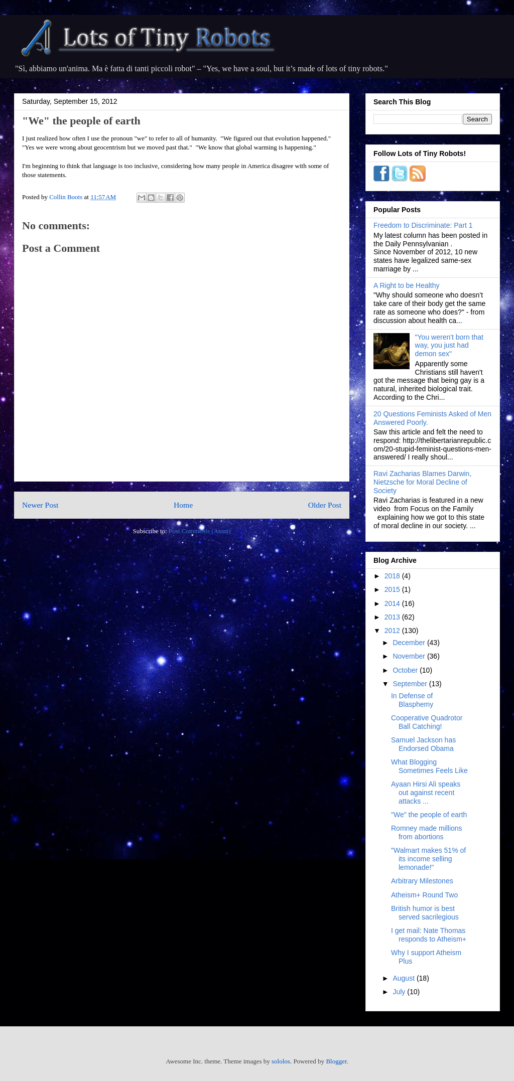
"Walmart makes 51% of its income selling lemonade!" (428, 858)
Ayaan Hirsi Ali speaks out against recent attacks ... (425, 792)
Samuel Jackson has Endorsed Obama (423, 744)
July (400, 992)
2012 (393, 631)
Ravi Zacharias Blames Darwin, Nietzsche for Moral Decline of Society (422, 482)
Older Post (324, 505)
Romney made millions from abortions (426, 832)
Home (183, 505)
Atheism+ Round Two (424, 895)
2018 (393, 576)
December (410, 643)
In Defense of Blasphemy (412, 700)
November (410, 656)
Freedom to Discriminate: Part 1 (423, 225)
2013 (393, 617)
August (404, 978)
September (411, 684)
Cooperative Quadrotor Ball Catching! (426, 722)
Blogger (336, 1061)
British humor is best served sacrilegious (425, 912)
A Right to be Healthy (406, 285)
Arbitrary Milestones (422, 881)
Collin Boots (66, 197)
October (406, 670)
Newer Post (40, 505)
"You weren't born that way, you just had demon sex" (449, 345)
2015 (393, 589)
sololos (281, 1061)
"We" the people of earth (429, 815)
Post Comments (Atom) (200, 531)
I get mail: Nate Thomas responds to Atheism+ (428, 934)
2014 (393, 603)
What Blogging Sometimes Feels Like (429, 766)
